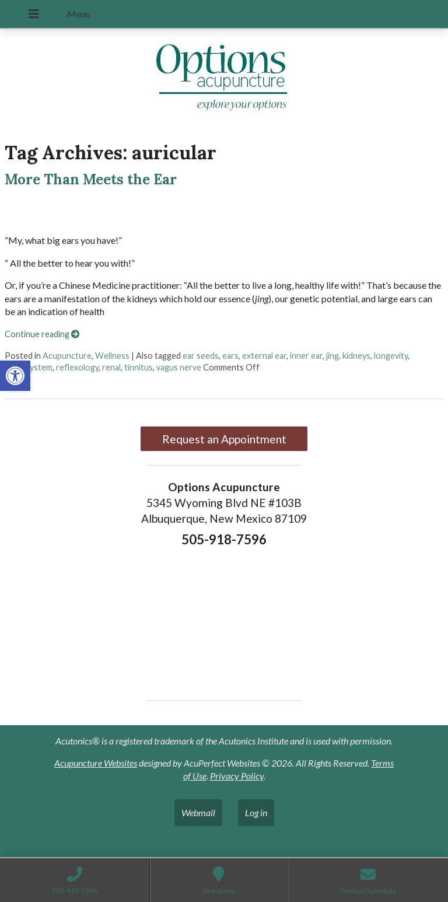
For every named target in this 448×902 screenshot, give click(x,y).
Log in (256, 812)
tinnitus (138, 367)
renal (111, 367)
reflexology (77, 367)
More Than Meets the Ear (91, 179)
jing (332, 356)
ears (230, 356)
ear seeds (201, 356)
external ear (264, 356)
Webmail (198, 812)
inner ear (306, 356)
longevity (391, 356)
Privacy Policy (237, 775)
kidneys (356, 356)
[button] (15, 376)
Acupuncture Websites (95, 762)
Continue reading (42, 334)
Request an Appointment (224, 439)
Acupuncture (67, 356)
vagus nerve (178, 367)
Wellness (112, 356)
